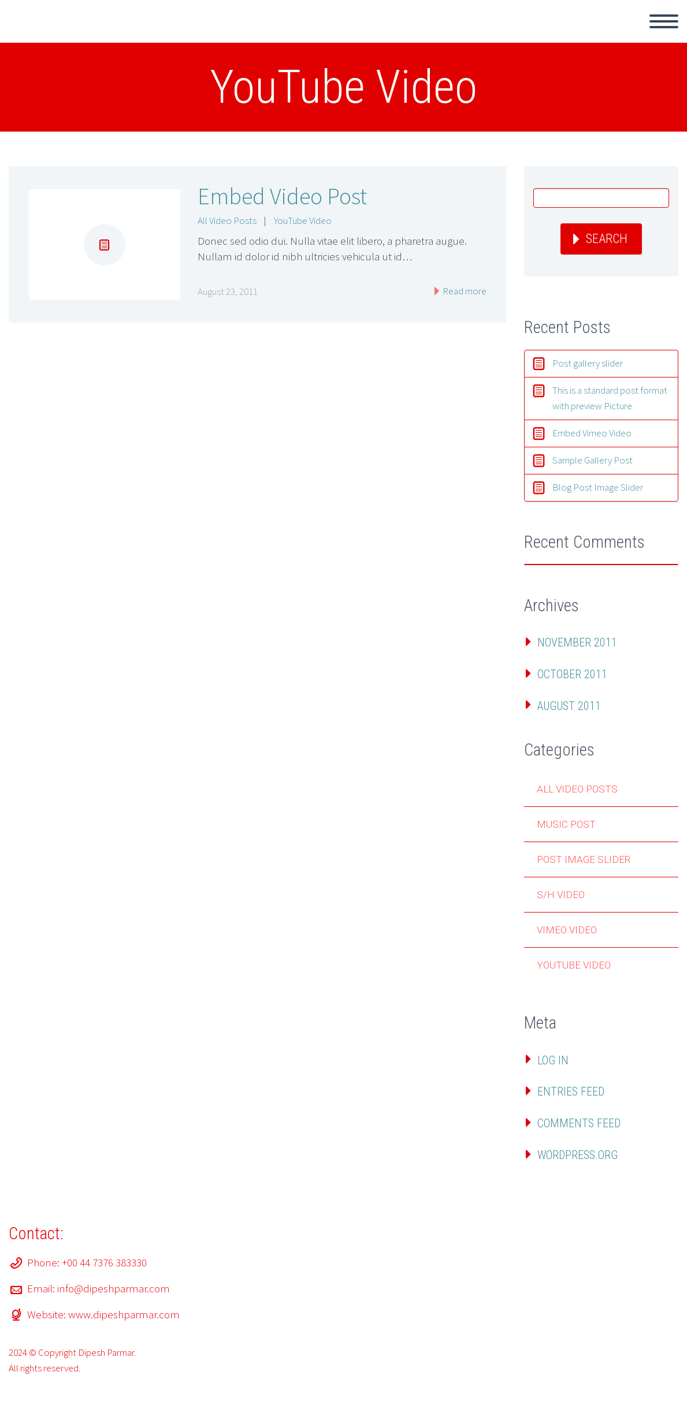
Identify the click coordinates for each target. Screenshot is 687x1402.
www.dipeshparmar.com (124, 1314)
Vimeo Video (567, 930)
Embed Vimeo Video (592, 433)
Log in (553, 1060)
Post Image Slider (583, 859)
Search (606, 238)
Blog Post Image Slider (597, 487)
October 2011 (572, 674)
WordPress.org (577, 1155)
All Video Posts (227, 220)
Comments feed (579, 1123)
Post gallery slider (587, 363)
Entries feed (570, 1091)
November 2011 (577, 642)
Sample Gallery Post (592, 460)
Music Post (566, 824)
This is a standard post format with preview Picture (609, 398)
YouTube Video (303, 220)
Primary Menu (663, 21)
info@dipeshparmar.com (113, 1288)
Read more (464, 291)
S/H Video (561, 894)
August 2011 (569, 706)
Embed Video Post (282, 196)
